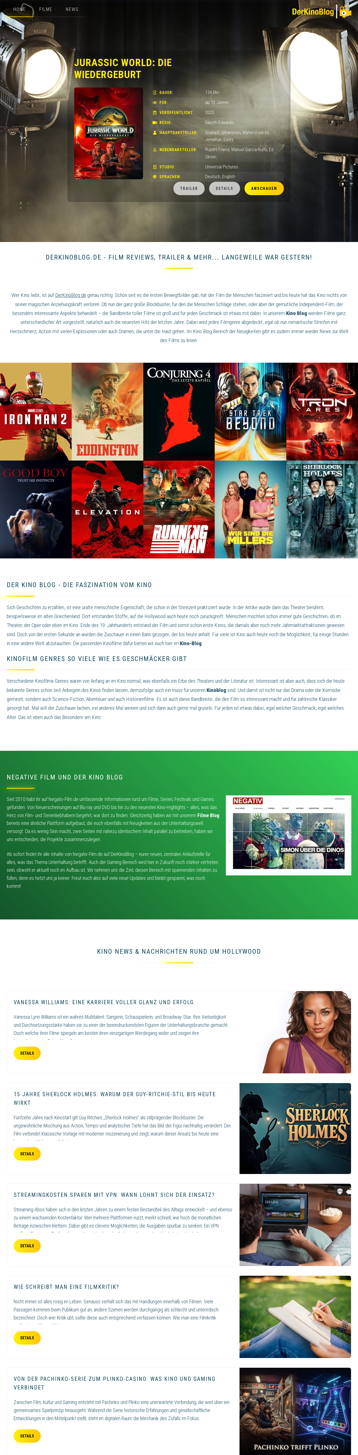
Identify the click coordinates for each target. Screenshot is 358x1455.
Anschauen (264, 188)
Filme (45, 9)
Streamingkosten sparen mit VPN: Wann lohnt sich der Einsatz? (114, 1195)
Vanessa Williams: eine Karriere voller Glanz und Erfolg (104, 1002)
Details (224, 188)
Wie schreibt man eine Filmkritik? (66, 1287)
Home (19, 9)
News (72, 9)
